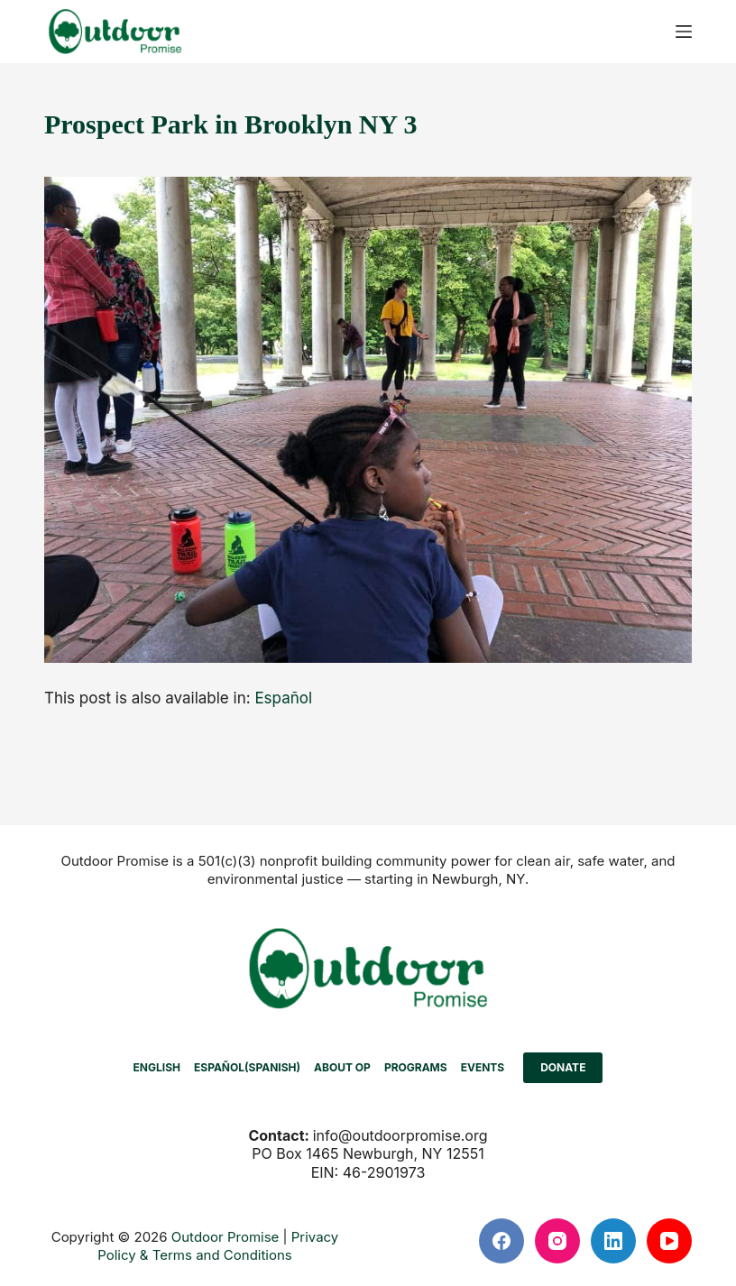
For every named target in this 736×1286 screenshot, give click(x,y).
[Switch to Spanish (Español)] (247, 1067)
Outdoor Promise (225, 1236)
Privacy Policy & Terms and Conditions (217, 1245)
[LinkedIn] (613, 1240)
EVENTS (483, 1067)
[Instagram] (557, 1240)
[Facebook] (501, 1240)
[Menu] (684, 31)
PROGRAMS (415, 1067)
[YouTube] (669, 1240)
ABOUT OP (342, 1067)
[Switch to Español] (283, 698)
